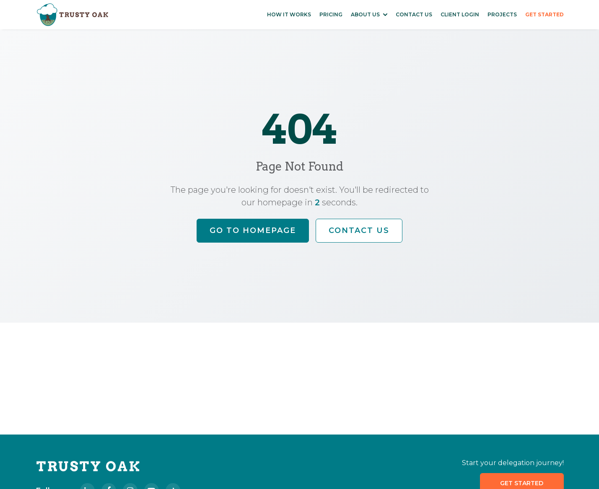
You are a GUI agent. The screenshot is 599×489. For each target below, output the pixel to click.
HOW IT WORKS (289, 14)
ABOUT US (365, 14)
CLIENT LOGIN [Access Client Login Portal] (460, 14)
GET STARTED (544, 14)
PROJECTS (502, 14)
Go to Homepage (253, 230)
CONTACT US (414, 14)
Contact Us (359, 230)
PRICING (330, 14)
